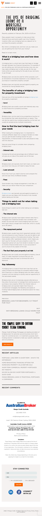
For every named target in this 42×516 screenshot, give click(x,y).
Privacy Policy (21, 433)
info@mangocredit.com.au (21, 416)
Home (2, 7)
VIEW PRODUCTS (7, 344)
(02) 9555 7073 (21, 412)
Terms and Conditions (21, 435)
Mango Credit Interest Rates (15, 441)
